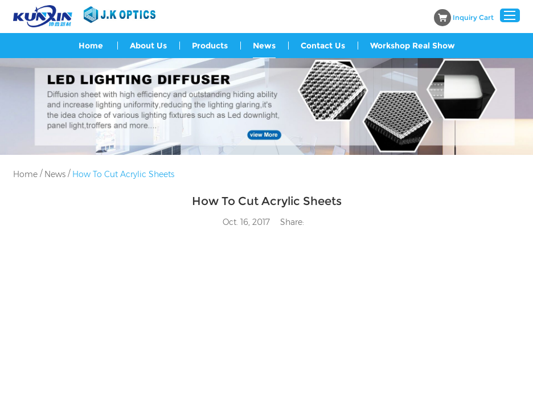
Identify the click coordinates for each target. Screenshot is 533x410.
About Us (148, 45)
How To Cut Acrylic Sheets (123, 174)
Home (91, 45)
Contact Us (323, 45)
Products (210, 45)
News (264, 45)
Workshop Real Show (412, 45)
